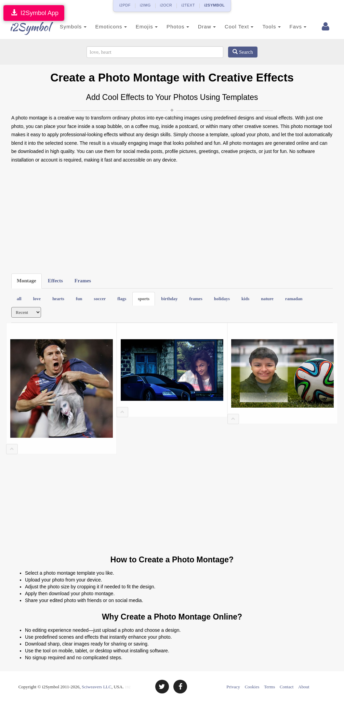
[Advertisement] (172, 219)
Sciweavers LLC (96, 686)
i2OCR (166, 5)
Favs (291, 26)
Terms (269, 686)
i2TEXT (188, 5)
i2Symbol (25, 27)
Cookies (252, 686)
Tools (265, 26)
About (303, 686)
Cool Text (232, 26)
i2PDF (125, 5)
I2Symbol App (33, 12)
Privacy (233, 686)
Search (243, 52)
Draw (200, 26)
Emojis (140, 26)
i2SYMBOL (214, 5)
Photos (171, 26)
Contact (286, 686)
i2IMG (145, 5)
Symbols (66, 26)
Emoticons (104, 26)
